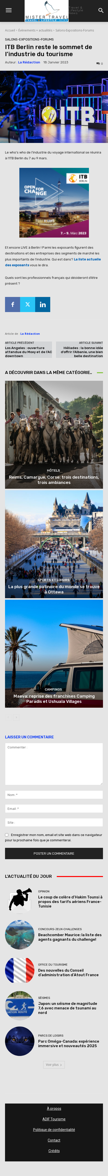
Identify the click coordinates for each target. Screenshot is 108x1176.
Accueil (10, 30)
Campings (53, 689)
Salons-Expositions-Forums (75, 30)
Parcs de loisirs (50, 1035)
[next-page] (16, 717)
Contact (54, 1140)
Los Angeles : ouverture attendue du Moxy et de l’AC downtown (28, 352)
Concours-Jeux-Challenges (60, 929)
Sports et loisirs (53, 580)
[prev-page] (8, 717)
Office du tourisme (53, 964)
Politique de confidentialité (54, 1130)
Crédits (54, 1151)
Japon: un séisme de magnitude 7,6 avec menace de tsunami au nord (67, 1008)
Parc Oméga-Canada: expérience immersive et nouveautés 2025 (68, 1043)
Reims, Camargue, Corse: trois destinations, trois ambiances (54, 480)
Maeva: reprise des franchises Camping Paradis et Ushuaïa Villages (54, 699)
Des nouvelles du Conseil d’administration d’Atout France (68, 972)
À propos (54, 1109)
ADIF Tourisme (54, 1119)
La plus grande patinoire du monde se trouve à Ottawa (54, 589)
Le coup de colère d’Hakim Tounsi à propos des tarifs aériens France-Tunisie (70, 901)
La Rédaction (29, 62)
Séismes (44, 998)
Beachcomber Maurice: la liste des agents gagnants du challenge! (70, 937)
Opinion (43, 891)
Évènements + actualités (35, 30)
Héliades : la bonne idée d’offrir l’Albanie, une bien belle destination (82, 352)
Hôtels (53, 470)
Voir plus (54, 1065)
